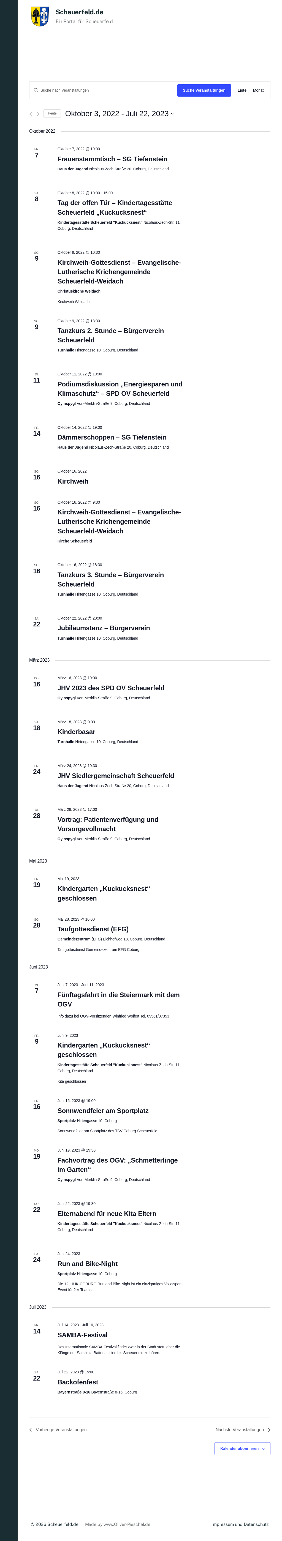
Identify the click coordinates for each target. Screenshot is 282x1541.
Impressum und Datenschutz (240, 1524)
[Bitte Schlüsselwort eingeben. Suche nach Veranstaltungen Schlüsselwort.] (103, 90)
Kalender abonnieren (239, 1448)
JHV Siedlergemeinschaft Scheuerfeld (116, 775)
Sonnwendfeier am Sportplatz (103, 1110)
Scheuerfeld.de (80, 12)
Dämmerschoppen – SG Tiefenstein (112, 437)
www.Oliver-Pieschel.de (127, 1524)
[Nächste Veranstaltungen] (37, 114)
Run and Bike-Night (88, 1263)
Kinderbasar (76, 731)
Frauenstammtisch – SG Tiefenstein (113, 159)
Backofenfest (78, 1382)
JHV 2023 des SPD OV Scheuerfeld (111, 688)
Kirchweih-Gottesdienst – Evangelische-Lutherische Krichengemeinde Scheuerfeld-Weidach (119, 272)
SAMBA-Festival (83, 1335)
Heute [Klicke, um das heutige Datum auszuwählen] (52, 113)
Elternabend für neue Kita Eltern (107, 1213)
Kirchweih (73, 481)
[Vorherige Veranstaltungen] (30, 114)
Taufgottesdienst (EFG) (93, 929)
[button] (9, 770)
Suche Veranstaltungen (204, 90)
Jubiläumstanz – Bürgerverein (104, 628)
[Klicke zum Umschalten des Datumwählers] (119, 113)
